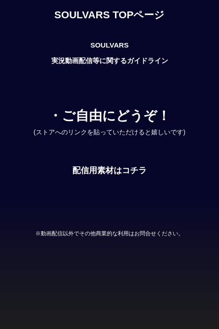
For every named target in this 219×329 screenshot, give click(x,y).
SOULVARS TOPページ (110, 15)
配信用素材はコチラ (109, 170)
